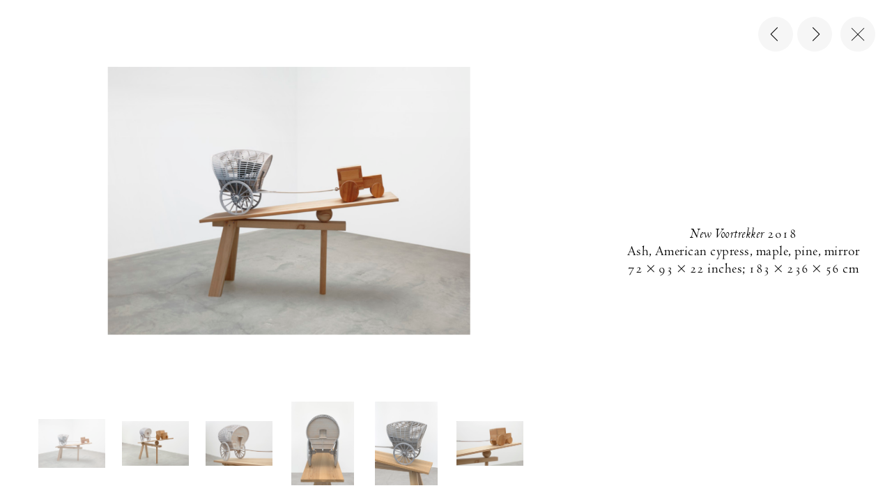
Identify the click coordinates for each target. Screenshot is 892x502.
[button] (71, 444)
